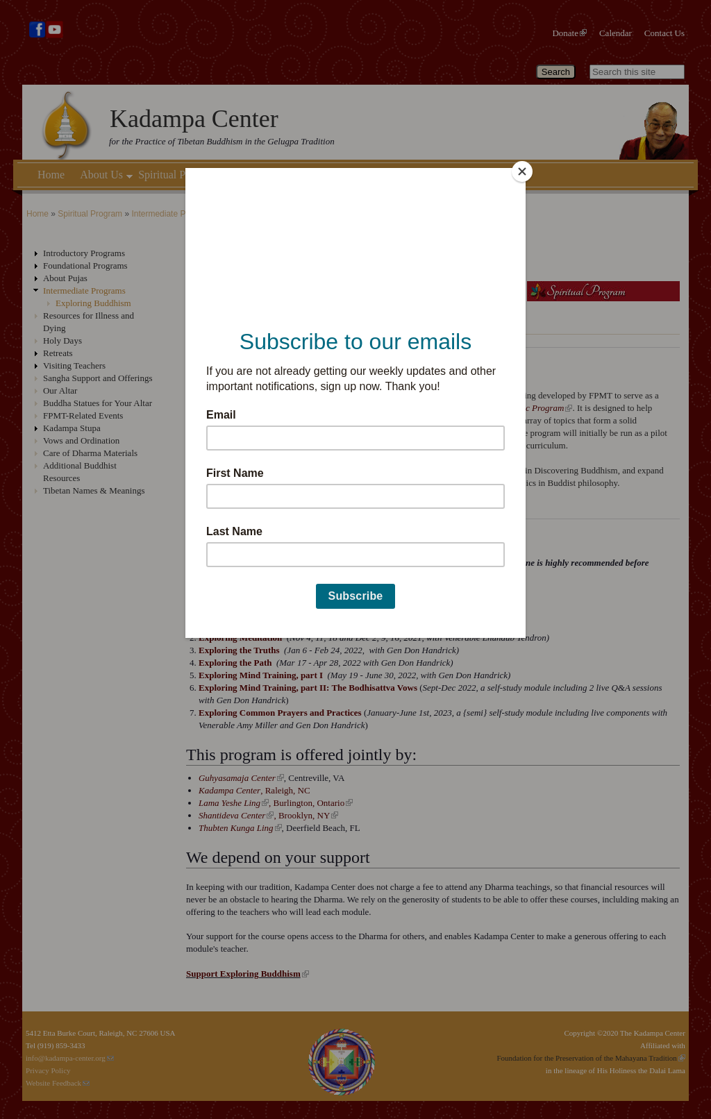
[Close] (522, 171)
